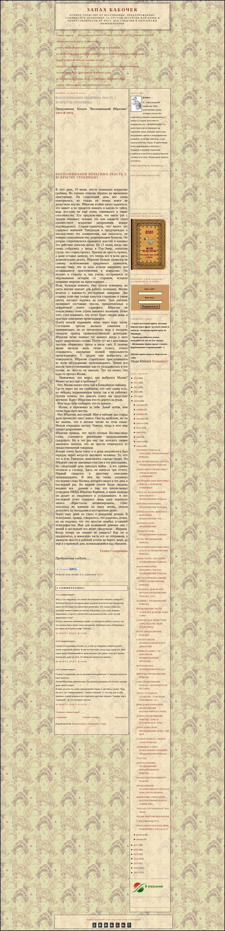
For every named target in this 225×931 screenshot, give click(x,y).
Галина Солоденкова (114, 551)
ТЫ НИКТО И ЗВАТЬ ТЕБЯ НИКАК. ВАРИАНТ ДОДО (83, 72)
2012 (136, 868)
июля (139, 427)
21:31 (100, 574)
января (139, 839)
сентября (140, 418)
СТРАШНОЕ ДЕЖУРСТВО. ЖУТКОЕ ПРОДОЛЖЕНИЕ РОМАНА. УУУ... (151, 592)
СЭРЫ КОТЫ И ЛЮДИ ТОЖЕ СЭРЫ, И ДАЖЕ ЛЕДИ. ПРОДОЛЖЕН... (151, 623)
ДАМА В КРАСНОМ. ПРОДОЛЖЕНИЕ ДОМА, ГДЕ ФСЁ (152, 731)
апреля (139, 441)
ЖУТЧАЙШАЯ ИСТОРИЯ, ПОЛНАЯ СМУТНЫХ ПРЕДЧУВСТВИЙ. (90, 79)
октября (140, 414)
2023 (136, 378)
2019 (136, 396)
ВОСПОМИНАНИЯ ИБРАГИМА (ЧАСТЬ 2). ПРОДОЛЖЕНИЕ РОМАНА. (152, 550)
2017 (136, 845)
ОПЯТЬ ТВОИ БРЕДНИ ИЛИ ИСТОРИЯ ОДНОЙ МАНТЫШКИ (88, 47)
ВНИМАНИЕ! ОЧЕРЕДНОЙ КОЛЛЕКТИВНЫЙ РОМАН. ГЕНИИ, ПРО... (151, 800)
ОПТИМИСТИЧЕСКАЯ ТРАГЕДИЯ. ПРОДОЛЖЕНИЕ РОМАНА (152, 453)
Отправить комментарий (67, 712)
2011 (136, 872)
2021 (136, 387)
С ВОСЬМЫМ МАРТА (147, 821)
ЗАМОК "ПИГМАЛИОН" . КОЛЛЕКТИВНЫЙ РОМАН (83, 85)
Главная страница (64, 35)
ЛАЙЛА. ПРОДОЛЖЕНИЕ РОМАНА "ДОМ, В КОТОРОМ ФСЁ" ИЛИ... (149, 719)
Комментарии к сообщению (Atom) (89, 723)
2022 (136, 382)
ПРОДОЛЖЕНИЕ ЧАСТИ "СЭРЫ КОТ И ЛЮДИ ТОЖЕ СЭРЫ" (152, 612)
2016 (136, 849)
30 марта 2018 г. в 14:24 (71, 704)
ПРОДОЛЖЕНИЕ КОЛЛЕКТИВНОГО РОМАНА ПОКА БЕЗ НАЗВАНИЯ (152, 789)
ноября (139, 409)
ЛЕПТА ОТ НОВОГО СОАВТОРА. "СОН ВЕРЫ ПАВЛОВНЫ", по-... (150, 696)
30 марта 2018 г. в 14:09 (71, 661)
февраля (140, 834)
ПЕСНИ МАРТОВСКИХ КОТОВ (152, 816)
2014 (136, 858)
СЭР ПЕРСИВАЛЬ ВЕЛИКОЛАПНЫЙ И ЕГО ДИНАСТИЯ (150, 643)
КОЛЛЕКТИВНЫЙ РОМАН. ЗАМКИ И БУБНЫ (80, 60)
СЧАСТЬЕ (141, 758)
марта (139, 446)
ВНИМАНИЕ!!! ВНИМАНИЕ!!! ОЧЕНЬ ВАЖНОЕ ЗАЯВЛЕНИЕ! (152, 473)
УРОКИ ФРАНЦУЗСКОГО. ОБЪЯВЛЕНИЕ (77, 41)
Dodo (58, 641)
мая (138, 437)
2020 (136, 391)
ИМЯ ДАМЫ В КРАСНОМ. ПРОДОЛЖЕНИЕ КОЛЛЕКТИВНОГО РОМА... (152, 708)
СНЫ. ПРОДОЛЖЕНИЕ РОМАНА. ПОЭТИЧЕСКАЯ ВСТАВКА (151, 685)
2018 (136, 401)
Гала (58, 594)
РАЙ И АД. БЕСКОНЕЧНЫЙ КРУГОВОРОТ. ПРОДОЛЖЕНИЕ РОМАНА (151, 495)
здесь (59, 112)
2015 (136, 854)
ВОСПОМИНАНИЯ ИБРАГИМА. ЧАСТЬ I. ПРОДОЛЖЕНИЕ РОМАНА (151, 570)
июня (139, 432)
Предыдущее (121, 717)
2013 (136, 863)
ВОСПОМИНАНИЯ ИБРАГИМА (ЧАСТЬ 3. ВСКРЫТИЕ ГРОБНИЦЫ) (86, 100)
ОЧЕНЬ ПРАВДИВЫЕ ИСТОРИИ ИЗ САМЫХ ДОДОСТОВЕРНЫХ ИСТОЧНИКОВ (97, 66)
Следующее (61, 717)
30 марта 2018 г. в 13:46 (71, 633)
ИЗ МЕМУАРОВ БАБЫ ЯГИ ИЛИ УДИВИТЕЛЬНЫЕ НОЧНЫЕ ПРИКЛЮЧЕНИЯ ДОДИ (100, 54)
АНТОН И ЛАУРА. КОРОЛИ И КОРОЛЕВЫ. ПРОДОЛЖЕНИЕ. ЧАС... (151, 515)
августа (140, 423)
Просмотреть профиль (147, 165)
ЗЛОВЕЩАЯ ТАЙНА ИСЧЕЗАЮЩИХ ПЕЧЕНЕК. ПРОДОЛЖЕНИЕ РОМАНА (152, 750)
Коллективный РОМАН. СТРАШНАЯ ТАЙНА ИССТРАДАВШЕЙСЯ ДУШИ (116, 35)
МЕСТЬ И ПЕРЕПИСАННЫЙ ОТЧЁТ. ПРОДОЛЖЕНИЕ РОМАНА (151, 581)
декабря (140, 405)
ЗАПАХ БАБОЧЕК (112, 9)
